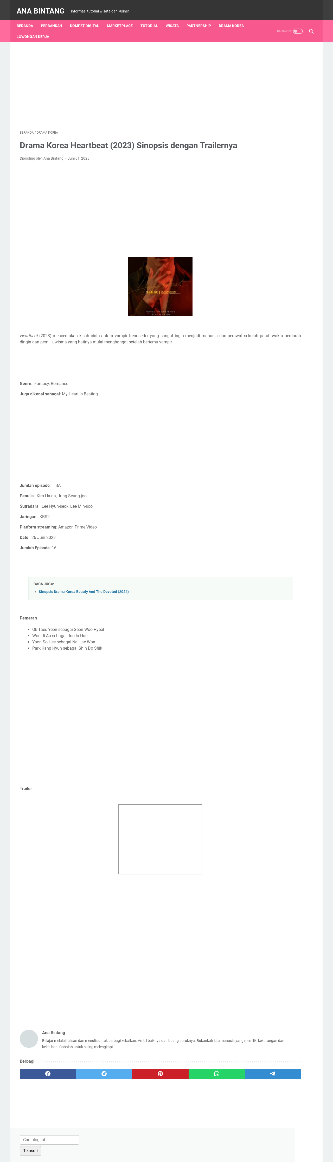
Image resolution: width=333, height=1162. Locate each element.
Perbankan (54, 18)
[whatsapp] (157, 1088)
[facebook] (39, 1088)
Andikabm (249, 681)
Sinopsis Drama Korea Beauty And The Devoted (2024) (84, 606)
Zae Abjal (249, 637)
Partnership (202, 18)
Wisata (175, 18)
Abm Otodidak (253, 690)
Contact (140, 1143)
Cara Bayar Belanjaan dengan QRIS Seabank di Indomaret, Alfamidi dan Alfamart (273, 296)
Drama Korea (234, 18)
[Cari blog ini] (264, 49)
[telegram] (196, 1088)
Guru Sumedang (255, 672)
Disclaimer (178, 1143)
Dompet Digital (87, 18)
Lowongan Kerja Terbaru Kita (267, 699)
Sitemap (158, 1143)
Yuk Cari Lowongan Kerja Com (268, 708)
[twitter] (78, 1088)
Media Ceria (251, 655)
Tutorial (152, 18)
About (124, 1143)
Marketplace (123, 18)
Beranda (28, 18)
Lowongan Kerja (36, 29)
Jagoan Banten (254, 664)
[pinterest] (118, 1088)
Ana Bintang (44, 6)
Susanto (248, 646)
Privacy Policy (203, 1143)
